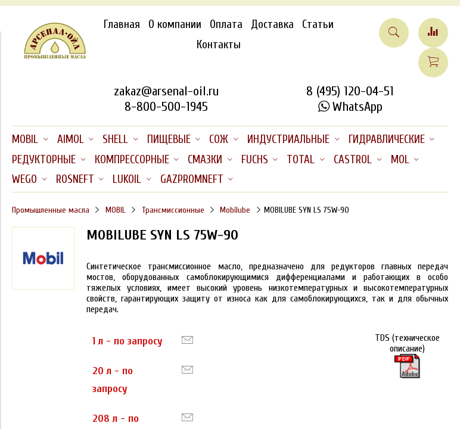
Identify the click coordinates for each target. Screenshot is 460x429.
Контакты (219, 44)
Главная (122, 24)
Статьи (318, 24)
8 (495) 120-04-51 (350, 91)
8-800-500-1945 (166, 106)
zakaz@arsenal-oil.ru (166, 91)
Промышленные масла (50, 210)
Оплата (226, 24)
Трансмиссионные (173, 210)
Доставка (272, 24)
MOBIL (115, 210)
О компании (174, 24)
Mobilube (235, 210)
